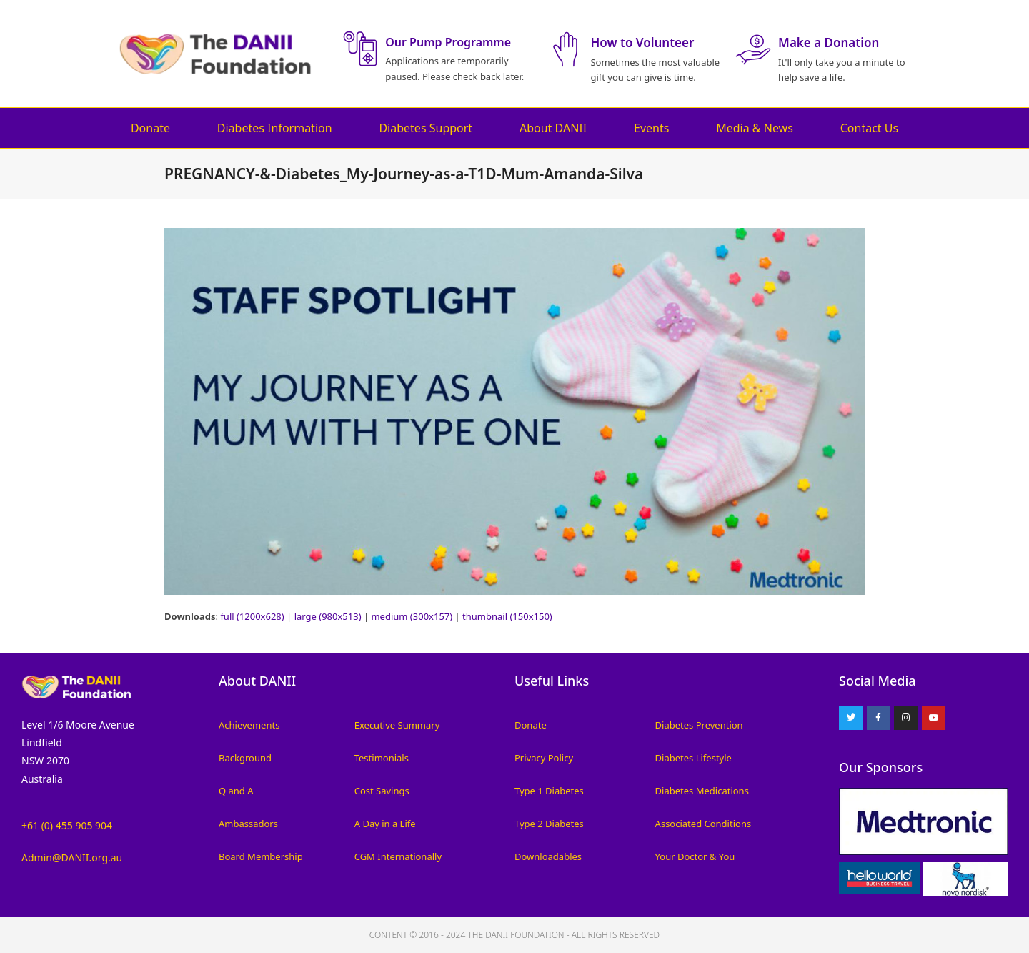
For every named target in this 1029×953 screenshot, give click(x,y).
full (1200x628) (252, 616)
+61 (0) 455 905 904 (66, 825)
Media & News (754, 128)
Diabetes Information (274, 128)
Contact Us (869, 128)
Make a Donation (828, 42)
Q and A (236, 790)
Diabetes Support (425, 128)
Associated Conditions (703, 823)
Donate (150, 128)
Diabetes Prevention (699, 725)
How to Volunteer (642, 42)
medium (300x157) (411, 616)
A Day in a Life (385, 823)
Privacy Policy (543, 757)
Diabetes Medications (702, 790)
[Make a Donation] (753, 49)
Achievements (249, 725)
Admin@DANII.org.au (71, 857)
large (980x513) (328, 616)
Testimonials (381, 757)
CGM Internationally (398, 856)
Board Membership (261, 856)
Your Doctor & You (695, 856)
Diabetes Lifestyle (693, 757)
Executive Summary (397, 725)
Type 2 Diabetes (549, 823)
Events (651, 128)
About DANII (553, 128)
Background (245, 757)
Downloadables (548, 856)
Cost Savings (381, 790)
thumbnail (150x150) (507, 616)
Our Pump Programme (448, 42)
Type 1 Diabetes (549, 790)
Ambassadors (248, 823)
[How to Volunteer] (565, 49)
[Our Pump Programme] (360, 48)
